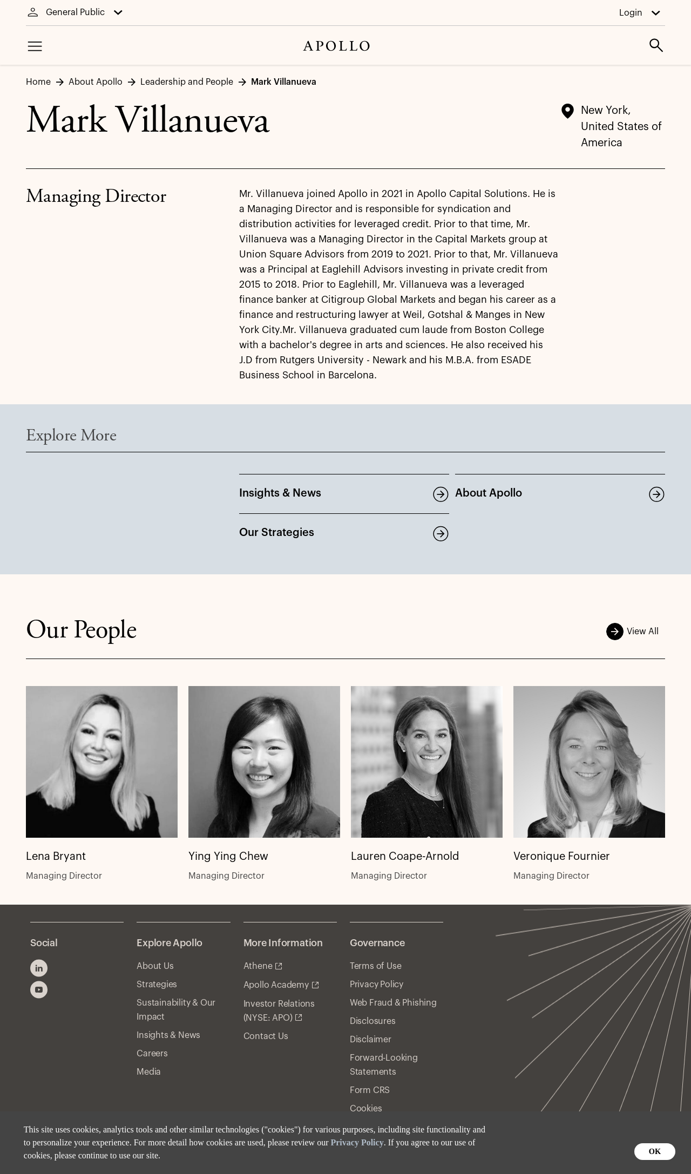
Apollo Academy (276, 985)
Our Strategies (276, 532)
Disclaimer (370, 1039)
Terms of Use (376, 966)
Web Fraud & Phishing (393, 1003)
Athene (258, 966)
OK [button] (655, 1151)
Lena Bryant (56, 857)
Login (630, 13)
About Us (155, 966)
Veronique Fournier (561, 857)
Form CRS (370, 1090)
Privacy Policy (356, 1142)
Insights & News (280, 493)
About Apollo (488, 493)
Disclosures (373, 1021)
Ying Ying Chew (228, 857)
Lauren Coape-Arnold (405, 857)
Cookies (366, 1108)
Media (149, 1072)
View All (635, 631)
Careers (152, 1053)
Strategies (157, 984)
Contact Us (265, 1036)
